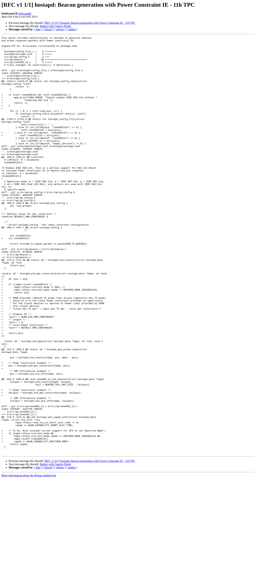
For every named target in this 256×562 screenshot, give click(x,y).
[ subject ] (60, 29)
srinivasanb (24, 13)
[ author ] (72, 29)
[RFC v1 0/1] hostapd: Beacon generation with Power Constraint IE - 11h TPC (89, 22)
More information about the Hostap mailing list (28, 558)
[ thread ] (48, 29)
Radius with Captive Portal (55, 26)
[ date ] (38, 29)
